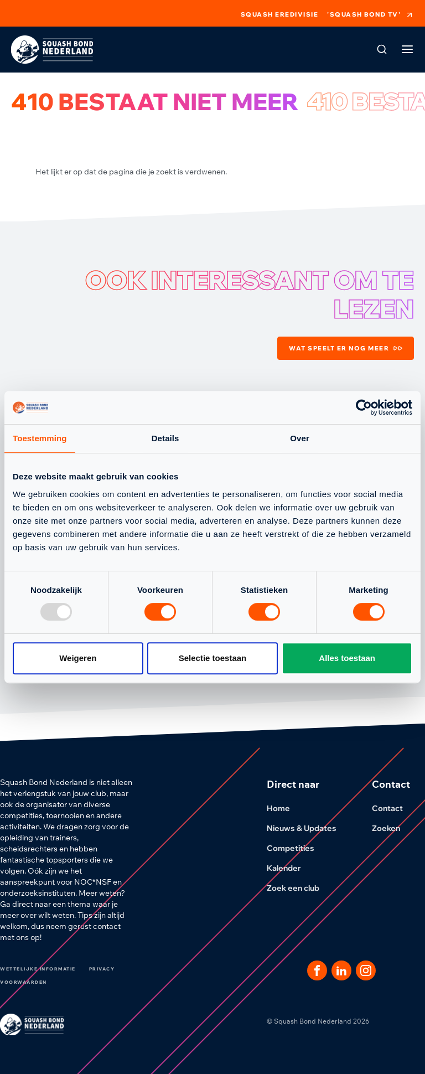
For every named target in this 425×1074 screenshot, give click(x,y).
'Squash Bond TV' (370, 15)
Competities (297, 848)
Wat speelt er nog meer (345, 348)
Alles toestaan (347, 658)
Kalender (290, 868)
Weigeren (77, 658)
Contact (394, 808)
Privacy (102, 969)
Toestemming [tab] (40, 438)
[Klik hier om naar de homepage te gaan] (52, 49)
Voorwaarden (23, 982)
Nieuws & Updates (308, 828)
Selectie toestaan (213, 658)
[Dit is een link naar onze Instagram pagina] (366, 970)
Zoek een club (300, 888)
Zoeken (392, 828)
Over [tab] (299, 438)
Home (285, 808)
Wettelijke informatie (38, 969)
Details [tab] (165, 438)
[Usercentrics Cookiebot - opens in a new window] (363, 407)
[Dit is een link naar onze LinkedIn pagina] (341, 970)
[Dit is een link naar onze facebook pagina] (317, 970)
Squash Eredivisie (280, 15)
